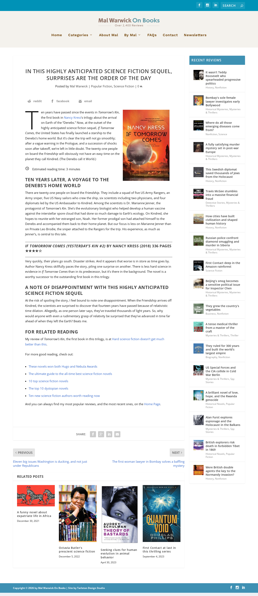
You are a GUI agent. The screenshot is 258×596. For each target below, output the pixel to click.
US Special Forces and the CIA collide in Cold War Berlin (221, 374)
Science (222, 137)
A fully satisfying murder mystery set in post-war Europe (223, 151)
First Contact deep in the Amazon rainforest (223, 268)
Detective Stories (215, 206)
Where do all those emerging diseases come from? (223, 129)
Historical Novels (215, 407)
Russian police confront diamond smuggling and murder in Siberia (222, 244)
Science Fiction (124, 89)
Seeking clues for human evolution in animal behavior (119, 556)
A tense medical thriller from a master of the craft (222, 330)
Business (211, 317)
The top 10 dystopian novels (48, 392)
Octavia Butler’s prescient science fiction (77, 553)
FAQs (152, 38)
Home (56, 38)
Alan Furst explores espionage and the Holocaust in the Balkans (223, 424)
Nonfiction (221, 90)
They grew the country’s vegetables (222, 311)
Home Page (152, 407)
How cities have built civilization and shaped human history (221, 223)
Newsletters (195, 38)
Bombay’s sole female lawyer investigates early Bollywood (223, 104)
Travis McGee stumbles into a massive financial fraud (222, 198)
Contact (170, 38)
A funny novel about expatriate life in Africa (34, 517)
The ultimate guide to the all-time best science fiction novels (70, 377)
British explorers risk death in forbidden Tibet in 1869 (223, 449)
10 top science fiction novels (48, 384)
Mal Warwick (79, 89)
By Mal (130, 38)
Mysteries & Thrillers (217, 338)
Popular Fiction (101, 89)
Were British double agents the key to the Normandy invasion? (220, 474)
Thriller (234, 338)
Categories (78, 38)
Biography (211, 360)
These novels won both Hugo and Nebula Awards (63, 370)
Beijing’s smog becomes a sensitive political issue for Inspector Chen (223, 287)
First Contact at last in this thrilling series (159, 553)
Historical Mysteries (217, 112)
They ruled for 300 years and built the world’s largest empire (222, 352)
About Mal (108, 38)
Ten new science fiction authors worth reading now (64, 399)
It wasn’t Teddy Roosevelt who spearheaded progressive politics (223, 81)
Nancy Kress (72, 121)
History (210, 90)
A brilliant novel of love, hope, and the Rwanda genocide (222, 399)
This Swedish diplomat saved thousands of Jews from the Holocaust (223, 176)
